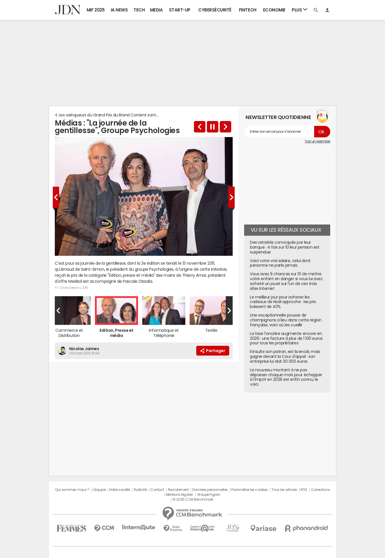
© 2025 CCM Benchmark (192, 499)
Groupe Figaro (208, 494)
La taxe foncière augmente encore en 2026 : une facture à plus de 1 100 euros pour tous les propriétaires (286, 338)
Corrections (320, 489)
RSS (304, 489)
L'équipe (99, 489)
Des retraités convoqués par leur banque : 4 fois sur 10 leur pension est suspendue (284, 247)
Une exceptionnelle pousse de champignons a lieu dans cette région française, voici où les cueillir (286, 320)
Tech (139, 10)
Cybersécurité (215, 10)
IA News (119, 10)
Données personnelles (210, 489)
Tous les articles (284, 489)
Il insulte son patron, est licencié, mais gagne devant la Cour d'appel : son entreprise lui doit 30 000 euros (285, 356)
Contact (157, 489)
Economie (274, 10)
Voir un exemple (317, 141)
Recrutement (178, 489)
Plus (299, 9)
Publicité (140, 489)
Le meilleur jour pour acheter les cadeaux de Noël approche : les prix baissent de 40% (283, 302)
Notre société (119, 489)
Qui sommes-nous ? (72, 489)
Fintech (247, 10)
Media (156, 10)
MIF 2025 (95, 10)
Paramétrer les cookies (249, 489)
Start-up (179, 10)
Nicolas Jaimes (84, 349)
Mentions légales (179, 494)
